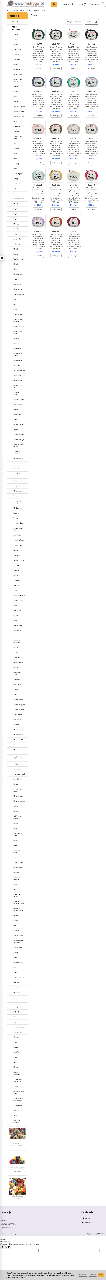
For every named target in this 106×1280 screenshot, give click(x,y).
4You (15, 695)
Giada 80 (91, 91)
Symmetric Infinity (17, 1006)
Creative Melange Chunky (19, 902)
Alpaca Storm (18, 936)
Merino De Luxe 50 (18, 387)
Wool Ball (16, 680)
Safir (15, 420)
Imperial (16, 430)
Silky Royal (17, 630)
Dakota (15, 823)
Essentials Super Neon (19, 1092)
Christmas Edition (16, 895)
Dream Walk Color (17, 674)
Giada (15, 1022)
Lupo (15, 481)
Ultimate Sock (18, 963)
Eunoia (15, 784)
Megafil (15, 264)
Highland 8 (16, 209)
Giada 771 (56, 231)
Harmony (16, 127)
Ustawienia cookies (7, 1227)
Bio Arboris (17, 415)
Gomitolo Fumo (18, 1027)
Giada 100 (73, 44)
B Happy (16, 164)
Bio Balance (17, 284)
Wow (15, 605)
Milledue (16, 983)
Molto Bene (17, 685)
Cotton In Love (18, 523)
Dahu (15, 343)
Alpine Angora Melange (18, 320)
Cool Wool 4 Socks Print (17, 1080)
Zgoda (101, 1274)
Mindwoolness (18, 508)
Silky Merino (17, 769)
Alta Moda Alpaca (16, 475)
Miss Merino (17, 289)
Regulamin (4, 1220)
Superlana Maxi (18, 111)
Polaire (15, 86)
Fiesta (15, 915)
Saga (15, 1057)
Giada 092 (56, 44)
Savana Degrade (18, 435)
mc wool (16, 469)
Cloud (15, 884)
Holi (14, 968)
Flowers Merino (18, 380)
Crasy (15, 1042)
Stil (14, 144)
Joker (15, 234)
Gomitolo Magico (16, 851)
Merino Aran (17, 491)
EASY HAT (16, 365)
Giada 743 (91, 185)
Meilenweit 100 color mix (18, 942)
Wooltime (16, 657)
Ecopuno (16, 1047)
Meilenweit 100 (18, 740)
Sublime (16, 338)
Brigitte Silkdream (16, 1073)
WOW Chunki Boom (17, 817)
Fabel (15, 304)
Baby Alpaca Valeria (17, 354)
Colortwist (16, 580)
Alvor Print (16, 779)
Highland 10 (17, 214)
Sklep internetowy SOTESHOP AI (96, 1234)
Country (16, 54)
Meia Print (16, 993)
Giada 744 (38, 231)
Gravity (15, 179)
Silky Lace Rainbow (16, 1121)
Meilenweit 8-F (18, 735)
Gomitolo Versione (16, 453)
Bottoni (15, 953)
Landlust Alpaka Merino (18, 446)
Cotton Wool (17, 948)
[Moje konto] (68, 4)
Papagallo (16, 575)
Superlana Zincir (18, 117)
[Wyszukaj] (54, 4)
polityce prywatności (18, 1277)
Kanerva (16, 725)
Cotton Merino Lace (18, 790)
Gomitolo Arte (18, 700)
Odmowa (93, 1274)
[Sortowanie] (92, 22)
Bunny (15, 410)
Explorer (16, 513)
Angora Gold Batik (17, 138)
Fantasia (16, 647)
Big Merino (17, 194)
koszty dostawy (11, 1234)
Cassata (16, 988)
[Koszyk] (82, 4)
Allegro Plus (17, 486)
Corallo (15, 1086)
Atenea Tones (18, 862)
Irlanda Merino (18, 360)
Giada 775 (73, 91)
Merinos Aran (18, 867)
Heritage (16, 570)
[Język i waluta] (97, 4)
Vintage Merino (18, 294)
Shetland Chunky (19, 106)
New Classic (17, 715)
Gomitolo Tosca (18, 540)
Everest (16, 64)
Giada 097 (73, 138)
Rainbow (16, 91)
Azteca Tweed (18, 545)
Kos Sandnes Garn (17, 834)
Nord (15, 309)
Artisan (15, 653)
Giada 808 (73, 231)
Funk (15, 121)
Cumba (15, 279)
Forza (15, 889)
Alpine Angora (18, 314)
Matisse (16, 872)
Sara (15, 464)
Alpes (15, 299)
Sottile (15, 764)
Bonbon (16, 585)
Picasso (16, 840)
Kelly (15, 1017)
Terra (15, 1115)
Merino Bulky (17, 74)
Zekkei (15, 973)
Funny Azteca (18, 663)
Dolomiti (16, 1012)
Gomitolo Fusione (16, 878)
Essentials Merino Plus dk (18, 910)
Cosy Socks (17, 1105)
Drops (15, 169)
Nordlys (16, 931)
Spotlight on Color (17, 758)
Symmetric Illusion (17, 999)
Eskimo (15, 154)
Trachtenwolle (18, 259)
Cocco (15, 590)
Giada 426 (73, 185)
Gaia (14, 189)
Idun (14, 1062)
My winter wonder (16, 751)
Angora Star (17, 239)
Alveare (16, 690)
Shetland (16, 101)
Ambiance (16, 149)
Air (14, 635)
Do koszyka (56, 68)
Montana (16, 224)
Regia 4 (15, 96)
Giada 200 (91, 44)
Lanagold (16, 69)
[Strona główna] (25, 4)
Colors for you (18, 600)
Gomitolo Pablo (18, 710)
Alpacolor (16, 555)
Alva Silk (16, 565)
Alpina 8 (16, 132)
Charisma (16, 59)
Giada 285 (56, 185)
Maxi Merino (17, 274)
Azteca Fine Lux (18, 978)
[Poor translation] (7, 1247)
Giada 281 (38, 185)
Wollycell (16, 1110)
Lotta (15, 958)
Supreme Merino (19, 370)
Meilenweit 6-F (18, 459)
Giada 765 (56, 91)
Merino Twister (18, 730)
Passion (16, 620)
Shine (15, 269)
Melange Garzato (19, 801)
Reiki (15, 745)
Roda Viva (16, 1052)
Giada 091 (56, 138)
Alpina (15, 34)
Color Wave (17, 244)
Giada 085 (38, 138)
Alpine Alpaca (18, 174)
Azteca (15, 39)
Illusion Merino (18, 1032)
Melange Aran (18, 796)
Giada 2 (91, 138)
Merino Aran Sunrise (17, 80)
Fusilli (15, 159)
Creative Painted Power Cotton (19, 1099)
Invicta (15, 806)
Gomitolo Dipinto (19, 705)
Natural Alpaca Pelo (18, 529)
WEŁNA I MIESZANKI (16, 28)
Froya (15, 926)
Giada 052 (38, 44)
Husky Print (17, 348)
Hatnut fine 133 (18, 326)
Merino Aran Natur (17, 332)
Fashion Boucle (18, 199)
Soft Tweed (17, 535)
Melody (15, 204)
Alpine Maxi (17, 184)
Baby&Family (17, 405)
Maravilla (16, 668)
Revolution (17, 610)
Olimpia (15, 615)
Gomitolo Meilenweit (17, 641)
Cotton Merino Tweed (18, 502)
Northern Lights (18, 400)
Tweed (15, 518)
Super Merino (17, 375)
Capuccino (17, 49)
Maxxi (15, 828)
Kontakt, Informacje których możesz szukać (8, 1224)
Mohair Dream (18, 625)
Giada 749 (38, 91)
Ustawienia (83, 1274)
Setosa (15, 845)
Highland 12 (17, 219)
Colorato (16, 921)
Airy (14, 857)
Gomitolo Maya (18, 440)
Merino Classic (18, 425)
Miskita (15, 811)
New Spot (16, 229)
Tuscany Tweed (18, 560)
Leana (15, 254)
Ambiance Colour (16, 394)
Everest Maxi (17, 720)
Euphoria (16, 550)
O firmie (3, 1218)
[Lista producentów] (75, 22)
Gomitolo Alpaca (19, 595)
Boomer (16, 496)
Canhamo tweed (19, 774)
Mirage (15, 1067)
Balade (15, 44)
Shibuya (16, 1037)
